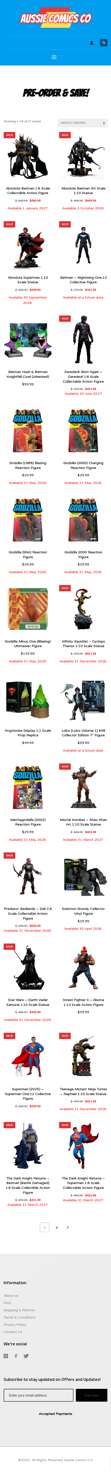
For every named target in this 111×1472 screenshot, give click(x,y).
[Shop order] (82, 123)
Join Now (91, 1395)
